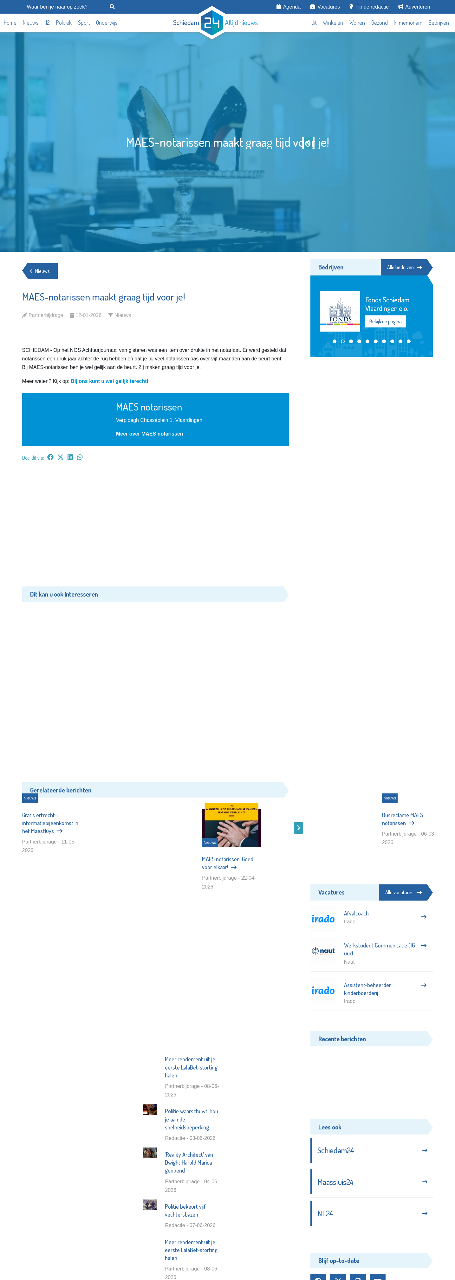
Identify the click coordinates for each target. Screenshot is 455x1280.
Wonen (357, 22)
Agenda (288, 6)
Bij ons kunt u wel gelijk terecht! (109, 381)
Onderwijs (106, 22)
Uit (314, 22)
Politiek (64, 22)
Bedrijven (439, 22)
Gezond (379, 22)
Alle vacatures (403, 892)
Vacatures (325, 6)
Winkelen (333, 22)
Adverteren (414, 6)
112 (47, 22)
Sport (84, 22)
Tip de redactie (369, 6)
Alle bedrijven (404, 267)
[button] (334, 341)
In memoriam (408, 22)
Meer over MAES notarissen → (153, 433)
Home (10, 22)
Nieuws (30, 22)
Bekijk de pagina (385, 321)
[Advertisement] (155, 526)
